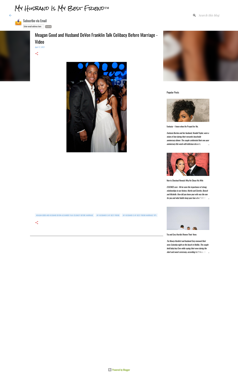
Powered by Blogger (119, 370)
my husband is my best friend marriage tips (139, 215)
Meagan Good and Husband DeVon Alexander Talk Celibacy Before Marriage (64, 215)
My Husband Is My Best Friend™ (62, 8)
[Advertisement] (96, 271)
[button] (37, 54)
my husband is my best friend (108, 215)
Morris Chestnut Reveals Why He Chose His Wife (185, 180)
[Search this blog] (213, 15)
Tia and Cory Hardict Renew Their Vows (182, 234)
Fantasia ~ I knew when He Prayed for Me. (182, 126)
